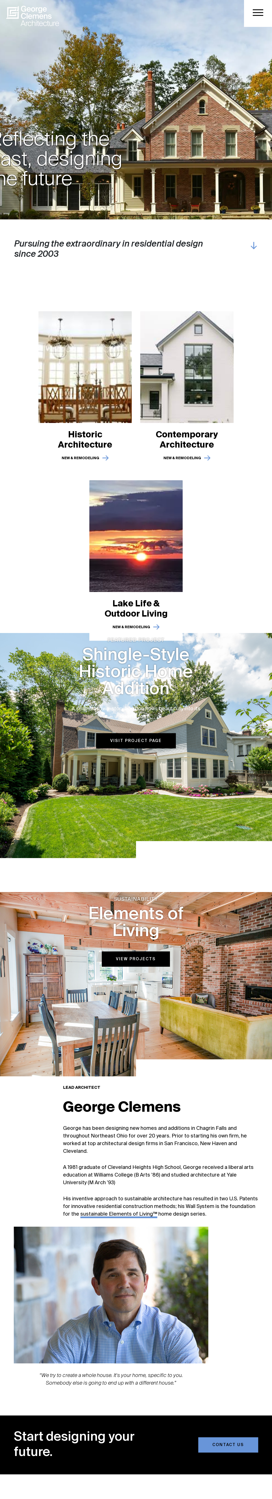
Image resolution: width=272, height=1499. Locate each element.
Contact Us (232, 1445)
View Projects (136, 955)
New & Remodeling (80, 462)
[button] (258, 13)
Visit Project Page (136, 737)
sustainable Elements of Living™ (122, 1214)
